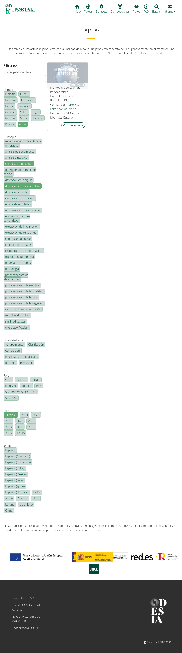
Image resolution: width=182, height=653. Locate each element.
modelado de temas (18, 263)
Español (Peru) (14, 480)
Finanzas (24, 106)
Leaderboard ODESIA (25, 628)
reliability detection (17, 315)
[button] (170, 9)
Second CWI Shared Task (21, 392)
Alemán (22, 498)
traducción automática (19, 257)
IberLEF (26, 386)
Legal (35, 112)
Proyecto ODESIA (23, 598)
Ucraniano (26, 504)
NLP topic (10, 137)
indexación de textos (18, 245)
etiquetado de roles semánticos (17, 218)
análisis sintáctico (16, 158)
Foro (6, 375)
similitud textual (15, 321)
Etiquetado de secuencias (21, 357)
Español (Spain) (15, 486)
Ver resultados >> (73, 125)
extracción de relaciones (20, 233)
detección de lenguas (18, 180)
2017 (20, 427)
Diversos (10, 100)
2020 (20, 421)
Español (10, 450)
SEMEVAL (11, 398)
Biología (10, 94)
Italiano (9, 504)
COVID (24, 94)
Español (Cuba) (14, 468)
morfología (12, 269)
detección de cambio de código (20, 172)
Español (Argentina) (17, 456)
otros (22, 124)
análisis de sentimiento (19, 152)
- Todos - (10, 415)
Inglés (37, 492)
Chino (9, 510)
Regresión (26, 363)
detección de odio (16, 192)
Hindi (35, 498)
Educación (27, 100)
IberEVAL (11, 386)
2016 (31, 427)
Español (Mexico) (16, 474)
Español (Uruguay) (16, 492)
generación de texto (18, 239)
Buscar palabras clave (17, 72)
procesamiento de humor (21, 297)
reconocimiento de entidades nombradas (23, 143)
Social (24, 118)
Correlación (12, 351)
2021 (8, 421)
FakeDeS (67, 96)
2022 (36, 415)
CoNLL (36, 380)
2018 (8, 427)
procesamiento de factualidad (24, 291)
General (10, 112)
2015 (8, 433)
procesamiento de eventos (22, 285)
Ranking (10, 363)
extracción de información (21, 227)
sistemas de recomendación (23, 309)
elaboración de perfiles (19, 198)
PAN (39, 386)
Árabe (9, 498)
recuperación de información (23, 251)
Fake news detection (67, 71)
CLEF (8, 380)
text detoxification (16, 327)
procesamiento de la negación (24, 303)
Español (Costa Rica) (18, 462)
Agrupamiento (14, 344)
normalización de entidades (22, 210)
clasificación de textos (19, 164)
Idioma (8, 446)
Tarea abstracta (13, 340)
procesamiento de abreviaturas (16, 277)
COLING (21, 380)
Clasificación (36, 344)
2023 (24, 415)
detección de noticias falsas (22, 186)
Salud (23, 112)
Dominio (9, 90)
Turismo (38, 118)
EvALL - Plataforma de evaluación (26, 619)
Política (9, 124)
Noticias (10, 118)
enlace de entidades (18, 204)
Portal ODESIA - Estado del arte (27, 607)
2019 (31, 421)
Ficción (9, 106)
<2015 (21, 433)
